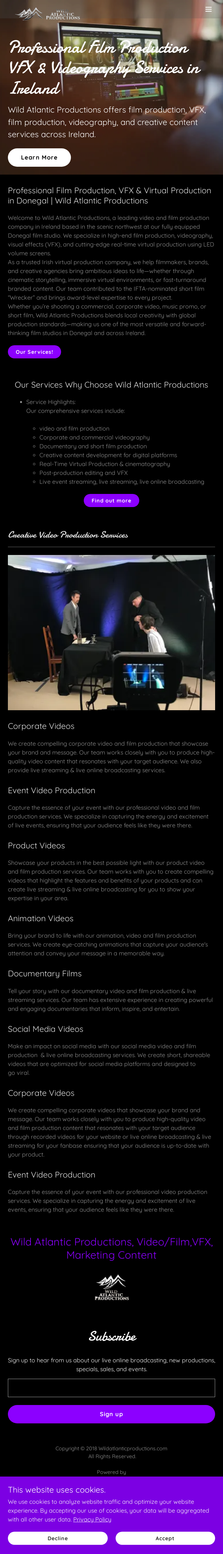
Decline (58, 1538)
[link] (47, 9)
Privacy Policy (92, 1519)
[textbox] (111, 1388)
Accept (165, 1538)
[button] (208, 9)
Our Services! (34, 352)
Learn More (39, 157)
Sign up (111, 1414)
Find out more (111, 500)
